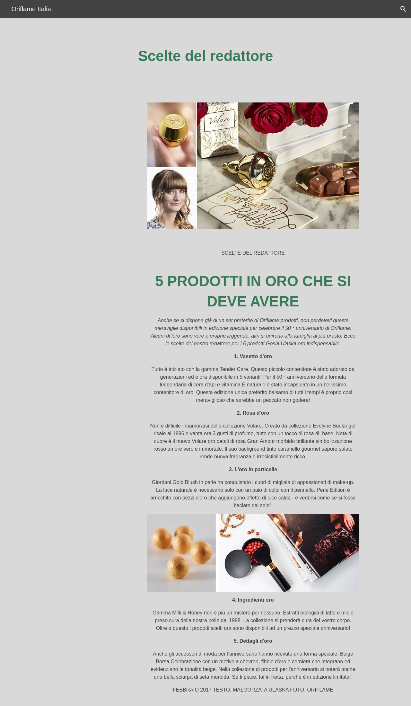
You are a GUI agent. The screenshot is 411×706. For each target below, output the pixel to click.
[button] (403, 9)
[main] (205, 56)
